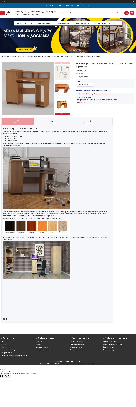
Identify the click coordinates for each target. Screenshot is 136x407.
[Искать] (118, 13)
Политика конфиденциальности (87, 363)
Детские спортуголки (110, 350)
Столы (33, 56)
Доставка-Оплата (64, 23)
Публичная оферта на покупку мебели (14, 355)
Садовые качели (109, 347)
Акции (116, 23)
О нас (19, 23)
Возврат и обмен (82, 23)
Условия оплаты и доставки (10, 350)
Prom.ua (77, 361)
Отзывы (28, 23)
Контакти (85, 6)
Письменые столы (76, 347)
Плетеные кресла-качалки (45, 350)
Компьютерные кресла (77, 344)
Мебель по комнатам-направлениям (17, 56)
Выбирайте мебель (43, 23)
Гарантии (4, 347)
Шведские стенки (42, 347)
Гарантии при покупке (101, 23)
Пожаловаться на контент (69, 363)
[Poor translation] (7, 376)
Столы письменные (44, 56)
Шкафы (38, 344)
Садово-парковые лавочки (112, 344)
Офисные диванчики (77, 341)
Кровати (39, 341)
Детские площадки (109, 341)
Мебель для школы (76, 350)
